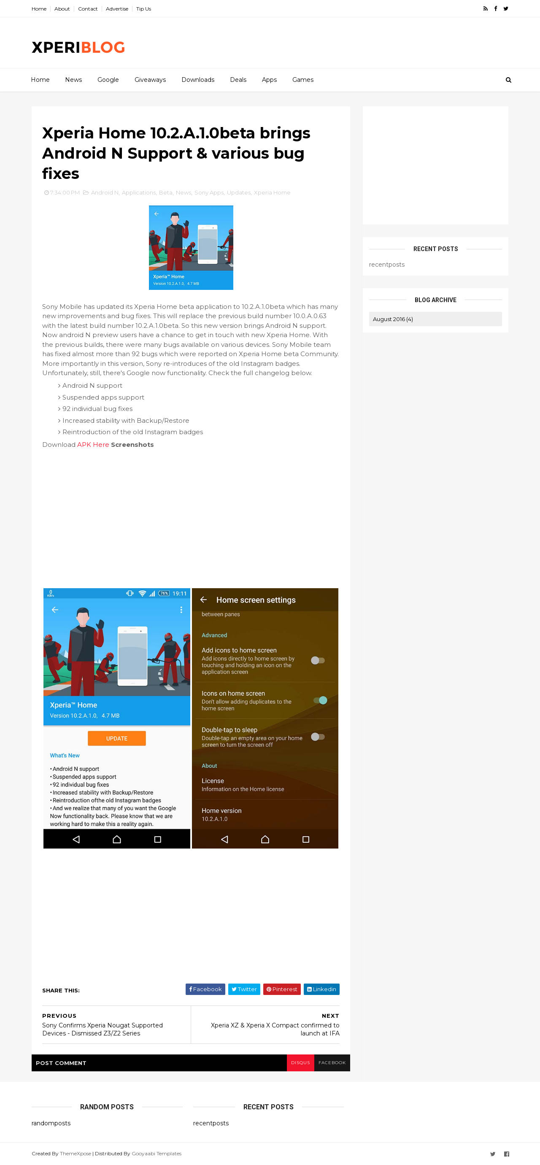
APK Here (93, 445)
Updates (239, 192)
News (73, 80)
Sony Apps (209, 192)
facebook (332, 1062)
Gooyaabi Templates (156, 1153)
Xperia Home (272, 192)
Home (39, 8)
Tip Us (143, 8)
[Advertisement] (354, 43)
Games (302, 80)
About (62, 8)
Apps (269, 80)
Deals (238, 80)
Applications (139, 192)
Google (108, 80)
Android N (105, 192)
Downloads (197, 80)
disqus (300, 1062)
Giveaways (150, 80)
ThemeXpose (75, 1153)
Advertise (117, 8)
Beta (166, 192)
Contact (88, 8)
